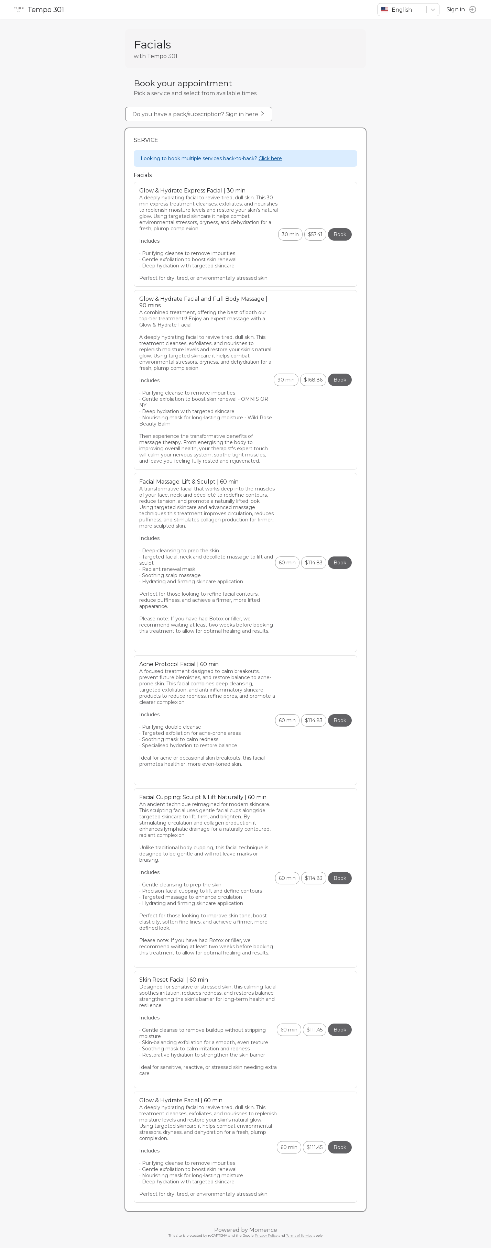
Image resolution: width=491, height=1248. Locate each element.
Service (146, 140)
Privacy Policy (266, 1235)
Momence (263, 1230)
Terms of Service (299, 1235)
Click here (270, 158)
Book (340, 234)
